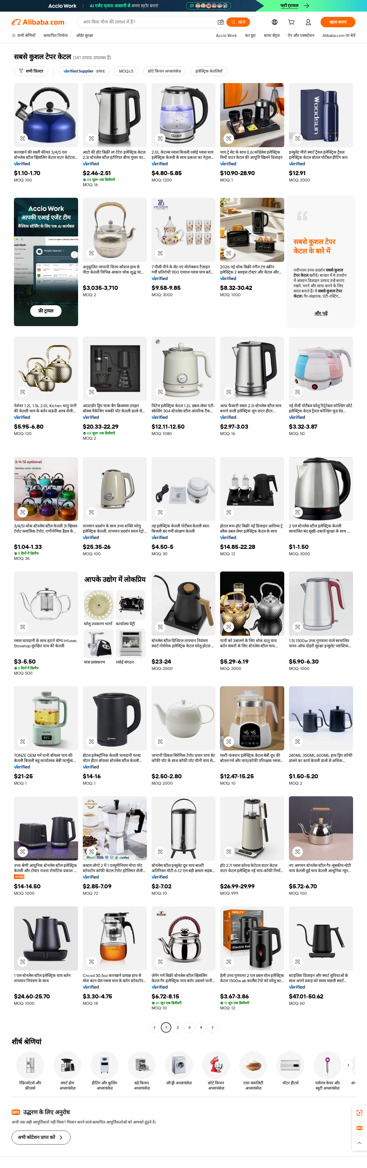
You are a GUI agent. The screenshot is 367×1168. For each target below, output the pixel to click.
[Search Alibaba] (148, 22)
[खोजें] (238, 22)
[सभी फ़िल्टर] (31, 71)
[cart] (292, 23)
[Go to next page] (212, 1027)
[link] (359, 1112)
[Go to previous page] (154, 1027)
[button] (220, 22)
